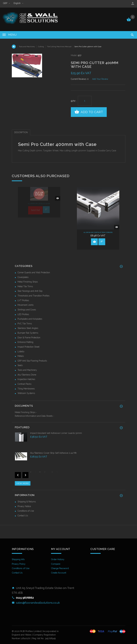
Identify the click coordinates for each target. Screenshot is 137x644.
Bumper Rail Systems (28, 333)
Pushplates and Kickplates (30, 319)
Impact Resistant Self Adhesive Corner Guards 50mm (56, 433)
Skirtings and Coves (27, 309)
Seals (20, 365)
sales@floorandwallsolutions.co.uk (38, 602)
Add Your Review (100, 79)
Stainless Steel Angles (28, 328)
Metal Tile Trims (25, 286)
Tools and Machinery (27, 46)
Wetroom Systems (26, 393)
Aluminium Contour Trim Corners (98, 232)
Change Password (60, 568)
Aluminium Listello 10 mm (39, 203)
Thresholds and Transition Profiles (33, 295)
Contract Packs (24, 384)
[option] (39, 202)
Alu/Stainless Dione (27, 374)
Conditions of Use (26, 511)
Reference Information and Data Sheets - (34, 416)
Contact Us (23, 515)
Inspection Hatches (26, 379)
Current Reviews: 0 (80, 79)
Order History (57, 559)
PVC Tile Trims (25, 323)
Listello (21, 351)
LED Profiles (23, 314)
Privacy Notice (24, 506)
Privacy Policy (18, 564)
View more (22, 483)
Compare (55, 564)
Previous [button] (18, 475)
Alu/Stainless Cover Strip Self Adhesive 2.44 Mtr (53, 453)
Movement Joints (25, 305)
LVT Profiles (23, 300)
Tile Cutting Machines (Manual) (59, 46)
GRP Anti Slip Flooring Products (32, 361)
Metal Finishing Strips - (26, 412)
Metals (21, 356)
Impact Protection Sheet (28, 347)
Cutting (41, 46)
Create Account (58, 573)
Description (21, 132)
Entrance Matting (25, 342)
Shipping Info (18, 559)
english (18, 3)
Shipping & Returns (27, 501)
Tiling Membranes (26, 388)
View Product (94, 241)
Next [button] (25, 475)
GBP (7, 3)
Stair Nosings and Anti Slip (30, 291)
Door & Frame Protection (29, 337)
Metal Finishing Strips (28, 282)
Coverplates (23, 277)
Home (14, 47)
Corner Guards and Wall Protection (34, 272)
